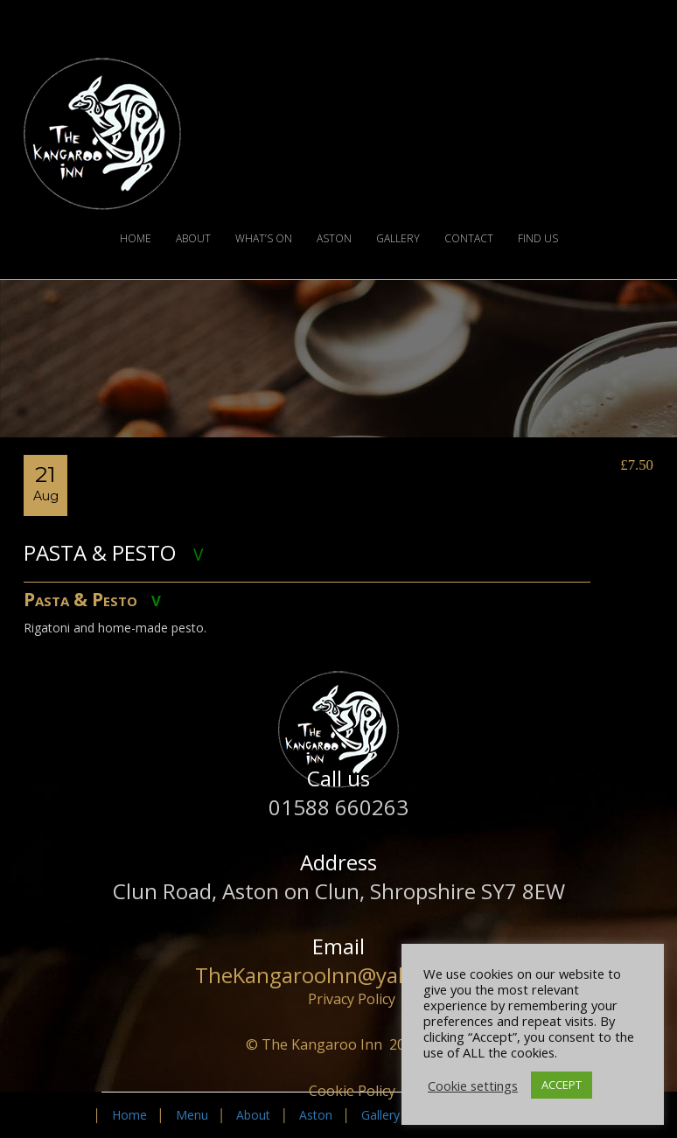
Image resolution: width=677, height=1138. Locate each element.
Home (135, 239)
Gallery (398, 239)
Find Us (538, 239)
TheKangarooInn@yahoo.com (339, 974)
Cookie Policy (352, 1090)
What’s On (263, 239)
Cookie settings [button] (473, 1085)
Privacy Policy (351, 999)
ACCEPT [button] (561, 1085)
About (193, 239)
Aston (334, 239)
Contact (468, 239)
